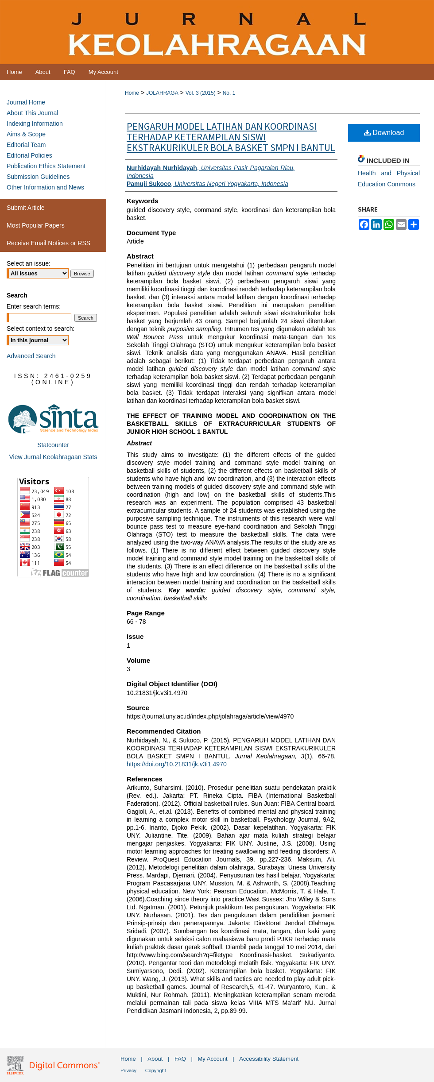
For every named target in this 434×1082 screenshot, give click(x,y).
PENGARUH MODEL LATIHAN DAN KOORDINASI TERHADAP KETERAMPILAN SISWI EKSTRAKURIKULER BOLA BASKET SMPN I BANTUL (231, 137)
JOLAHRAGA (162, 93)
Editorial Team (26, 144)
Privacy (128, 1070)
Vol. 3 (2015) (201, 93)
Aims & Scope (26, 134)
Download (384, 132)
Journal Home (26, 102)
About (155, 1058)
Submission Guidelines (38, 176)
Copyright (155, 1070)
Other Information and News (45, 187)
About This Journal (32, 112)
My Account (213, 1058)
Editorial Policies (29, 155)
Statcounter (53, 444)
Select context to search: (40, 328)
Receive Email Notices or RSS (48, 243)
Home (132, 93)
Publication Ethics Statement (46, 166)
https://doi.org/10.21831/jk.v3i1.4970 (177, 764)
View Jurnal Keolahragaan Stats (53, 456)
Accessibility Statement (268, 1058)
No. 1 (229, 93)
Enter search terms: (34, 306)
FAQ (180, 1058)
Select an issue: (28, 263)
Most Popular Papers (36, 225)
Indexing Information (35, 123)
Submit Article (26, 207)
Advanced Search (31, 355)
